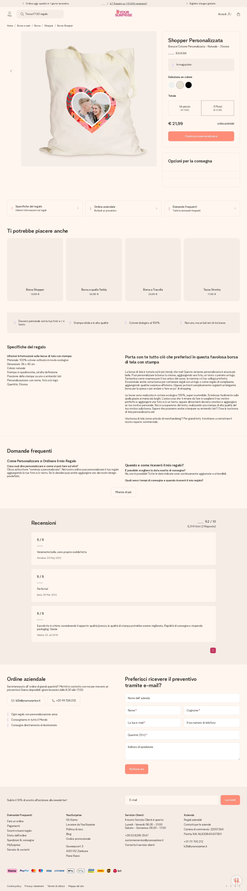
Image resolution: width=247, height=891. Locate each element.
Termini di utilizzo (56, 885)
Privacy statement (34, 885)
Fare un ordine (15, 820)
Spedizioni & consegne (20, 839)
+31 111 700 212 (193, 840)
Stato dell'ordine (17, 834)
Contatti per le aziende (197, 823)
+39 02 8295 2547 (137, 834)
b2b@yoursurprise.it (28, 699)
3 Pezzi (217, 108)
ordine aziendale (225, 123)
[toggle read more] (123, 491)
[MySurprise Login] (225, 14)
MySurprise (13, 844)
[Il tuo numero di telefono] (212, 721)
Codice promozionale (78, 838)
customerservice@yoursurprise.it (144, 839)
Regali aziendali (193, 819)
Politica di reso (74, 828)
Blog (68, 833)
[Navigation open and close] (9, 14)
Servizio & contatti (18, 848)
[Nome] (153, 709)
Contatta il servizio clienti (140, 844)
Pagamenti (13, 825)
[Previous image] (11, 71)
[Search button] (22, 14)
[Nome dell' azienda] (182, 697)
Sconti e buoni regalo (19, 829)
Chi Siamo (72, 819)
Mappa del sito (76, 885)
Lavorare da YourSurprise (80, 823)
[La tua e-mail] (153, 721)
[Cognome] (212, 709)
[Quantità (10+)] (182, 734)
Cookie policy (14, 885)
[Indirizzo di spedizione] (182, 750)
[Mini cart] (236, 14)
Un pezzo (184, 108)
